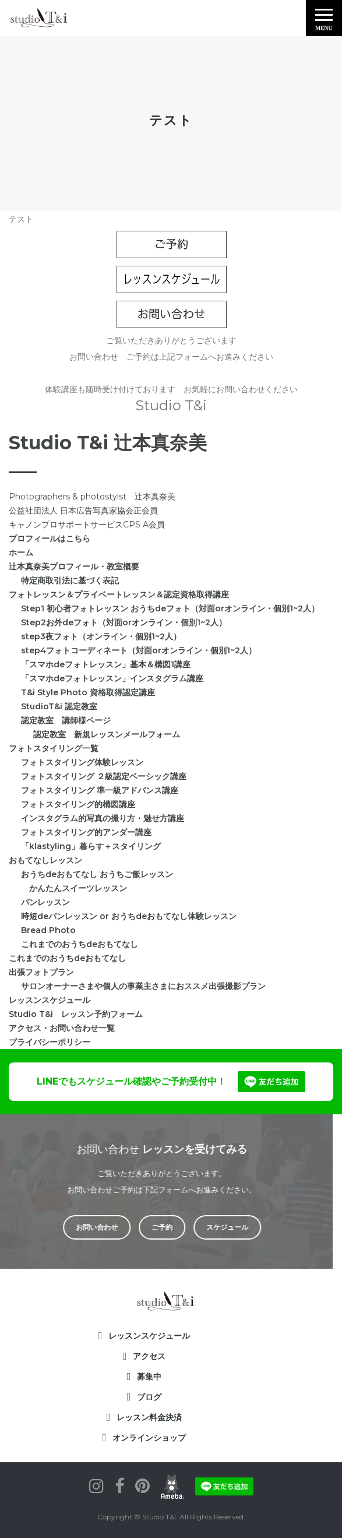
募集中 (149, 1376)
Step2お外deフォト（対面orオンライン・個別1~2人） (124, 622)
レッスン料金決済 (149, 1417)
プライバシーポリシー (49, 1042)
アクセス (149, 1356)
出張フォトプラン (41, 972)
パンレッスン (45, 902)
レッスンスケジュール (49, 1000)
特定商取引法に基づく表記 (70, 580)
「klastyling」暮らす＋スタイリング (91, 846)
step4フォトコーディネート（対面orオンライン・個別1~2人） (138, 650)
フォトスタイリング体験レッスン (82, 762)
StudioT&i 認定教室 (59, 706)
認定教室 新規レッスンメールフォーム (106, 734)
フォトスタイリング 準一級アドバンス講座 (99, 790)
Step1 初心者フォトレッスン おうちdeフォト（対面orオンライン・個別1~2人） (170, 608)
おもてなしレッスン (45, 860)
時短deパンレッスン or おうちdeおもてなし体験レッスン (129, 916)
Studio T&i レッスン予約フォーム (76, 1014)
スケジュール (215, 1227)
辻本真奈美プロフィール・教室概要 (74, 566)
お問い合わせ (84, 1227)
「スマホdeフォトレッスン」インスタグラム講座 (112, 678)
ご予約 (149, 1227)
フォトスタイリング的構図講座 (78, 804)
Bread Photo (48, 930)
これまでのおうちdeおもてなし (79, 944)
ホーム (21, 552)
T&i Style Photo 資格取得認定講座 (88, 692)
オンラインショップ (149, 1438)
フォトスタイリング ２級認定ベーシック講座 (103, 776)
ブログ (149, 1397)
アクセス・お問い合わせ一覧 (62, 1028)
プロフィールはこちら (49, 538)
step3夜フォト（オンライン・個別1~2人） (101, 636)
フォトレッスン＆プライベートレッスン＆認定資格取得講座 (119, 594)
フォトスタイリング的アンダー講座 (86, 832)
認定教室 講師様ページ (66, 720)
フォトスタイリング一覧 (53, 748)
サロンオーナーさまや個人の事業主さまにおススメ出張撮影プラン (143, 986)
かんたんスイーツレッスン (74, 888)
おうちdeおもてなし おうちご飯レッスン (97, 874)
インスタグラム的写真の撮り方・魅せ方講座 (102, 818)
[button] (324, 18)
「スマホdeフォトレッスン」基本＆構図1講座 (106, 664)
